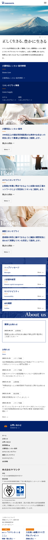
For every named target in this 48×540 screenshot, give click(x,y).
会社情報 (5, 461)
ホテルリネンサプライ (9, 98)
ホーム (4, 435)
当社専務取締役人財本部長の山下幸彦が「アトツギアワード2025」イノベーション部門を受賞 (23, 363)
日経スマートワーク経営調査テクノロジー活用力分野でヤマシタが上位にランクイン (23, 375)
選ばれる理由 (8, 143)
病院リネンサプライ (25, 98)
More (5, 417)
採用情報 (5, 445)
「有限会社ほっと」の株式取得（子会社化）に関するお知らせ (23, 386)
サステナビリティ (7, 458)
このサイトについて (8, 517)
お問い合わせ (6, 442)
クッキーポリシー (7, 525)
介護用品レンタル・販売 (9, 448)
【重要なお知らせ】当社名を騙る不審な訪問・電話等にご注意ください (23, 335)
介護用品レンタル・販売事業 (13, 78)
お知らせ (5, 439)
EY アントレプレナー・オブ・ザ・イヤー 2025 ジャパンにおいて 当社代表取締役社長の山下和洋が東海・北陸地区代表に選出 (24, 408)
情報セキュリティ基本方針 (10, 520)
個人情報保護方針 (7, 522)
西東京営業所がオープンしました (15, 397)
